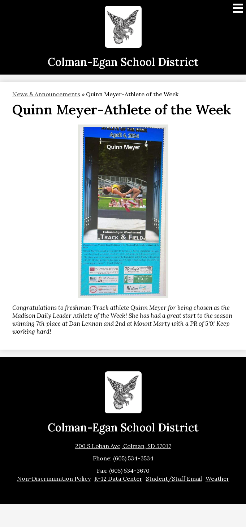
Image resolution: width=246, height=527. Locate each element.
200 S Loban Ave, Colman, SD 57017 (123, 446)
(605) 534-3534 (133, 458)
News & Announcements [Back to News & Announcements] (46, 94)
